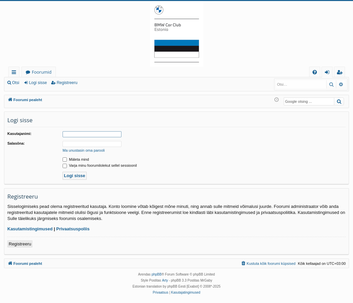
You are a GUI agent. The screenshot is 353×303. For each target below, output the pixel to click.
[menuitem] (315, 72)
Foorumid (42, 72)
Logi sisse (38, 82)
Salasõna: (16, 143)
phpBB (157, 274)
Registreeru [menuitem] (341, 73)
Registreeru (67, 82)
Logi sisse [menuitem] (328, 73)
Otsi (15, 82)
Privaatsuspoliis (73, 228)
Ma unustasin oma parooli (84, 150)
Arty (165, 280)
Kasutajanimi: (19, 134)
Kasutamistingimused (30, 228)
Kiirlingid (15, 73)
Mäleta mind (76, 159)
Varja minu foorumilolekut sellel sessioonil (100, 165)
